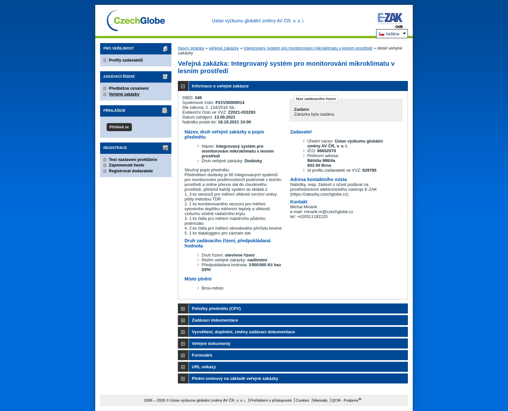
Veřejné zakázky (124, 94)
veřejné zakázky (224, 48)
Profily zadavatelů (126, 60)
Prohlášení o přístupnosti (271, 400)
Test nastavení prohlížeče (133, 159)
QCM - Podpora (344, 400)
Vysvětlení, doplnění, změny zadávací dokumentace (243, 331)
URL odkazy (204, 366)
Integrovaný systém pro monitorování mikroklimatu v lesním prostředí (308, 48)
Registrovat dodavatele (131, 171)
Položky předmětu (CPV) (216, 308)
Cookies (302, 400)
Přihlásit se (119, 127)
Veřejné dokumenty (211, 343)
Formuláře (202, 355)
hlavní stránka (191, 48)
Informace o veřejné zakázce (220, 86)
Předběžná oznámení (129, 88)
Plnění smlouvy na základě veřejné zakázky (235, 378)
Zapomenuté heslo (126, 165)
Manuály (320, 400)
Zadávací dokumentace (215, 320)
